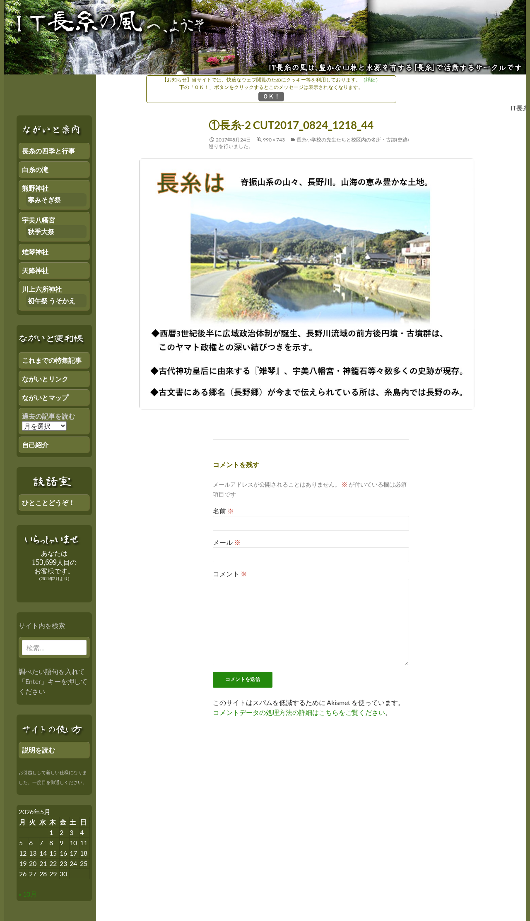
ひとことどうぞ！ (48, 502)
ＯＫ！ (271, 96)
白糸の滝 (35, 169)
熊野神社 (35, 188)
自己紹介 (35, 445)
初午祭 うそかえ (51, 301)
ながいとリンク (45, 379)
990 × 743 (274, 140)
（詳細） (371, 80)
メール (227, 542)
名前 (223, 511)
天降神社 (35, 270)
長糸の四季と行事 (48, 151)
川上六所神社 (42, 289)
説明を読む (38, 750)
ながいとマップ (45, 397)
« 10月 (28, 894)
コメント (230, 574)
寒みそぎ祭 (44, 200)
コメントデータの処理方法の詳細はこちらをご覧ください (299, 712)
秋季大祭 (41, 231)
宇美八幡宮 (38, 220)
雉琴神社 (35, 252)
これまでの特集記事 (52, 360)
